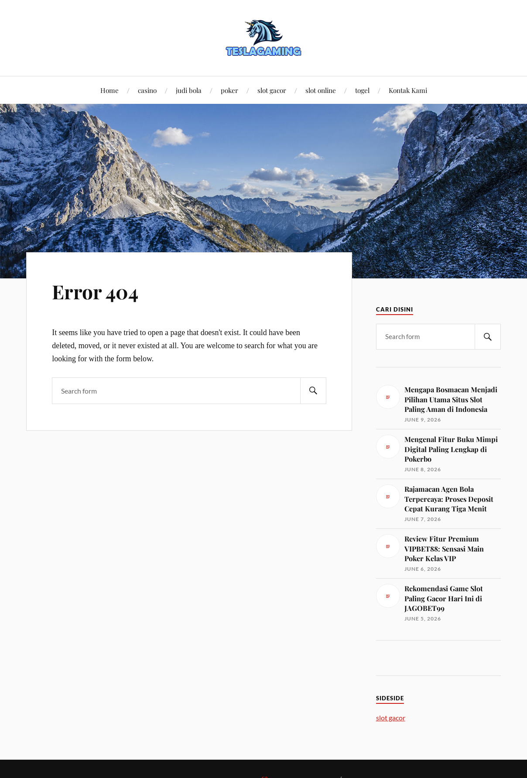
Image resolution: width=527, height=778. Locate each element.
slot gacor (271, 90)
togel (362, 90)
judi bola (189, 90)
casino (147, 90)
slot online (320, 90)
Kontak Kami (408, 90)
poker (229, 90)
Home (109, 90)
